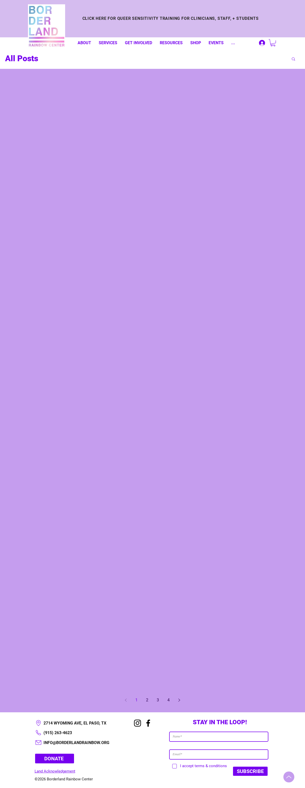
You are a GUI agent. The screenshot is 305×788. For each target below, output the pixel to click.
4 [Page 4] (168, 700)
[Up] (289, 777)
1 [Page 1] (136, 700)
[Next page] (179, 700)
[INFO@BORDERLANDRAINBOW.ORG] (79, 742)
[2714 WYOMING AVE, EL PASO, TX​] (79, 723)
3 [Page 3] (158, 700)
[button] (273, 42)
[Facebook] (148, 723)
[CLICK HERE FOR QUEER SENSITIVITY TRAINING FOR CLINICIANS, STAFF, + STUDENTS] (171, 18)
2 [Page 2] (147, 700)
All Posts (21, 58)
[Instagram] (137, 723)
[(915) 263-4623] (79, 732)
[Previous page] (125, 700)
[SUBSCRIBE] (250, 771)
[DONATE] (55, 758)
